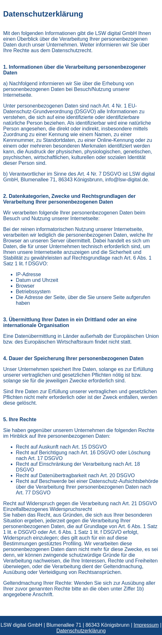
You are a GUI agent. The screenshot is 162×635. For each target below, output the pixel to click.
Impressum (146, 625)
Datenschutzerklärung (81, 630)
